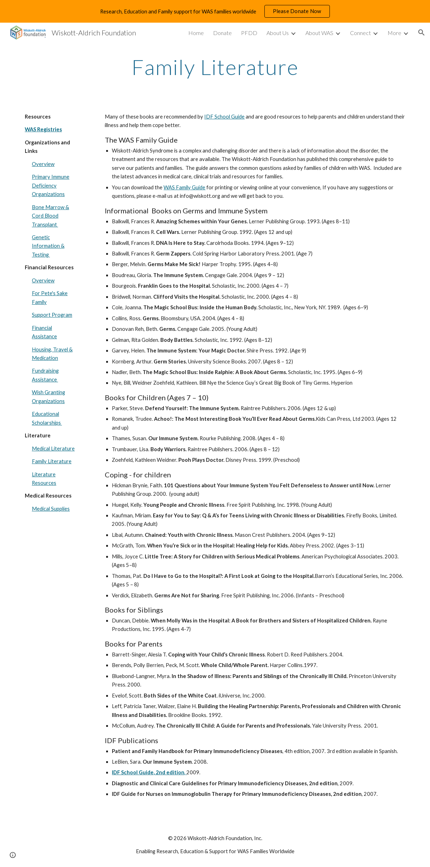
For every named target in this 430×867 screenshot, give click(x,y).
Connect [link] (360, 32)
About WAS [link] (319, 32)
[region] (215, 11)
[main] (215, 66)
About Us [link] (277, 32)
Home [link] (196, 32)
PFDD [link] (249, 32)
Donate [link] (222, 32)
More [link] (394, 32)
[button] (421, 32)
